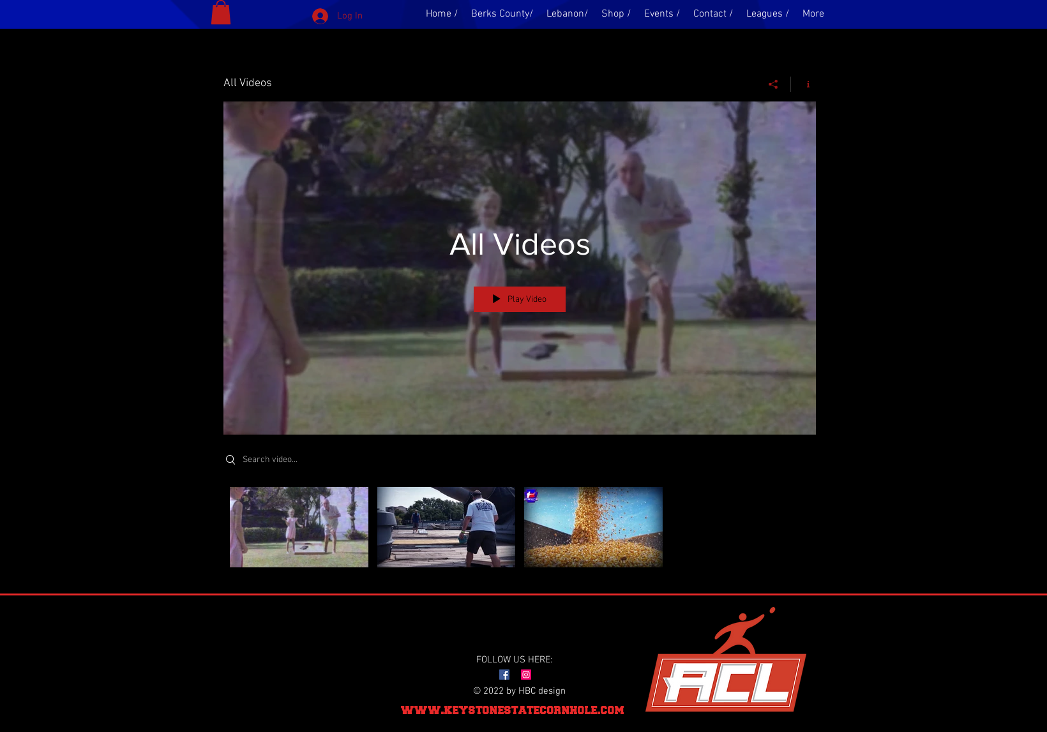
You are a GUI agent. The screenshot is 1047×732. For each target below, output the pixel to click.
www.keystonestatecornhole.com (512, 710)
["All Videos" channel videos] (519, 530)
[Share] (773, 84)
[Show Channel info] (803, 84)
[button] (221, 12)
